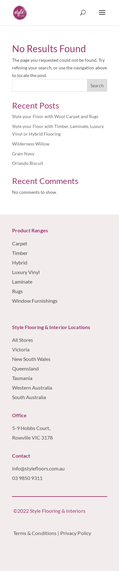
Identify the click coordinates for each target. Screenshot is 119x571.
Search (97, 85)
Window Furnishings (34, 301)
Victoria (21, 349)
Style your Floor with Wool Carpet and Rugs (55, 116)
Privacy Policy (76, 533)
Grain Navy (23, 153)
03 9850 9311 (27, 478)
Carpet (19, 243)
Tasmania (22, 378)
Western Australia (32, 387)
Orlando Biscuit (27, 163)
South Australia (29, 397)
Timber (20, 253)
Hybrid (19, 262)
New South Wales (31, 359)
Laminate (22, 281)
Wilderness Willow (31, 143)
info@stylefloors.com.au (38, 468)
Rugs (17, 291)
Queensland (25, 368)
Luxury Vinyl (26, 272)
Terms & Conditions (35, 533)
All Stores (22, 340)
